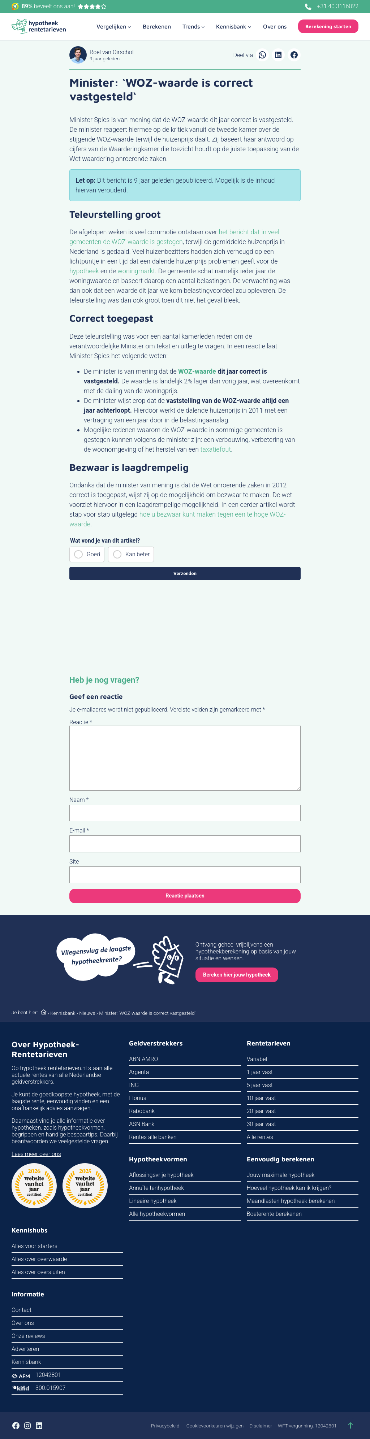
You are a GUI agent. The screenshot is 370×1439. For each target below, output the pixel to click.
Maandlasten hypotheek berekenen (291, 1200)
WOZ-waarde (197, 371)
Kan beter (138, 554)
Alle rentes (260, 1137)
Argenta (139, 1072)
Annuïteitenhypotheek (156, 1187)
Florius (137, 1098)
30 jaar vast (261, 1124)
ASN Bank (141, 1124)
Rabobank (142, 1111)
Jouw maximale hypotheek (281, 1174)
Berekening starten (328, 26)
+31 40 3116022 (337, 6)
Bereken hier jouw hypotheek (237, 975)
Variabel (257, 1059)
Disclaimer (260, 1426)
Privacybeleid (165, 1426)
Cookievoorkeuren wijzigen (215, 1426)
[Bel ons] (308, 7)
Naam (79, 799)
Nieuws (87, 1013)
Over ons (23, 1323)
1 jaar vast (260, 1072)
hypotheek (84, 271)
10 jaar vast (261, 1098)
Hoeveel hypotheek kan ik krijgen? (289, 1187)
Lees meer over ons (36, 1154)
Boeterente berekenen (274, 1213)
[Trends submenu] (193, 26)
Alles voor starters (34, 1246)
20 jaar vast (261, 1111)
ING (134, 1085)
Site (74, 861)
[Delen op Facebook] (294, 54)
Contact (21, 1310)
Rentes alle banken (153, 1137)
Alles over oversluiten (38, 1272)
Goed (93, 554)
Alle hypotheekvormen (157, 1213)
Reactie (80, 722)
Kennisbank (62, 1013)
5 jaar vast (260, 1085)
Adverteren (25, 1348)
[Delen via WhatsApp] (262, 54)
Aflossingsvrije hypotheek (161, 1174)
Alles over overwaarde (39, 1259)
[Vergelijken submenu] (113, 26)
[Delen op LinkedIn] (278, 54)
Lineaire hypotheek (152, 1200)
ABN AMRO (143, 1059)
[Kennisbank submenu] (233, 26)
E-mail (79, 830)
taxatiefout (216, 449)
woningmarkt (136, 271)
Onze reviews (28, 1336)
